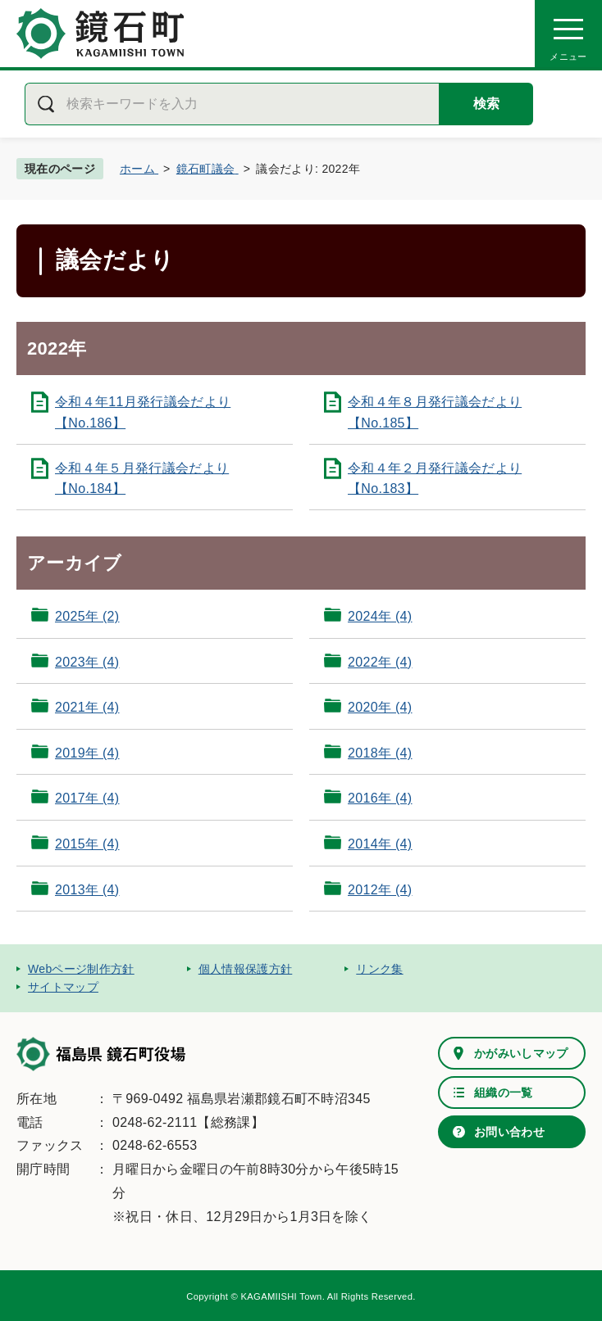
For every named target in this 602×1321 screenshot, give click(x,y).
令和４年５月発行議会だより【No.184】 (142, 478)
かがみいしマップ (521, 1053)
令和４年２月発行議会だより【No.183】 (435, 478)
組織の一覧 (503, 1092)
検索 (486, 104)
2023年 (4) (87, 662)
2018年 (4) (380, 753)
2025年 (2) (87, 616)
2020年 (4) (380, 707)
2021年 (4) (87, 707)
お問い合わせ (509, 1131)
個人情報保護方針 (245, 968)
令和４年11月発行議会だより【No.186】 (142, 412)
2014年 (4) (380, 844)
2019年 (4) (87, 753)
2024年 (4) (380, 616)
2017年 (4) (87, 798)
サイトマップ (63, 986)
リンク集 (379, 968)
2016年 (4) (380, 798)
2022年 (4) (380, 662)
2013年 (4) (87, 890)
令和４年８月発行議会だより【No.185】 (435, 412)
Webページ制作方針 (81, 968)
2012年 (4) (380, 890)
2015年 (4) (87, 844)
